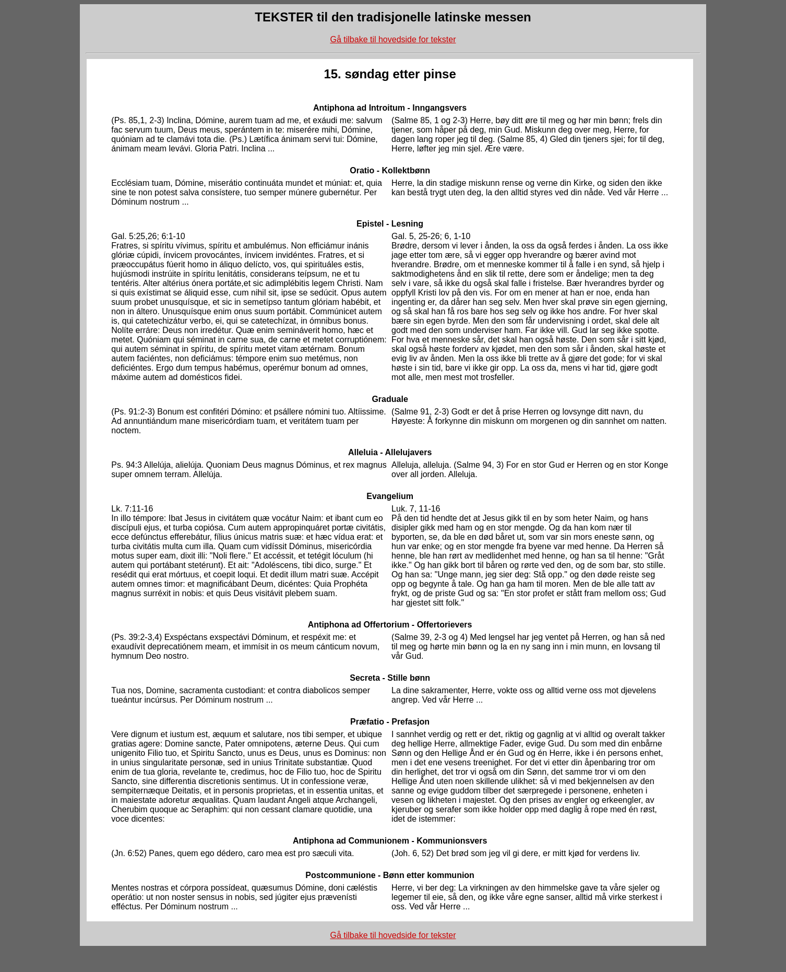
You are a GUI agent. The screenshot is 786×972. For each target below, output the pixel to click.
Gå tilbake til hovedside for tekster (393, 39)
